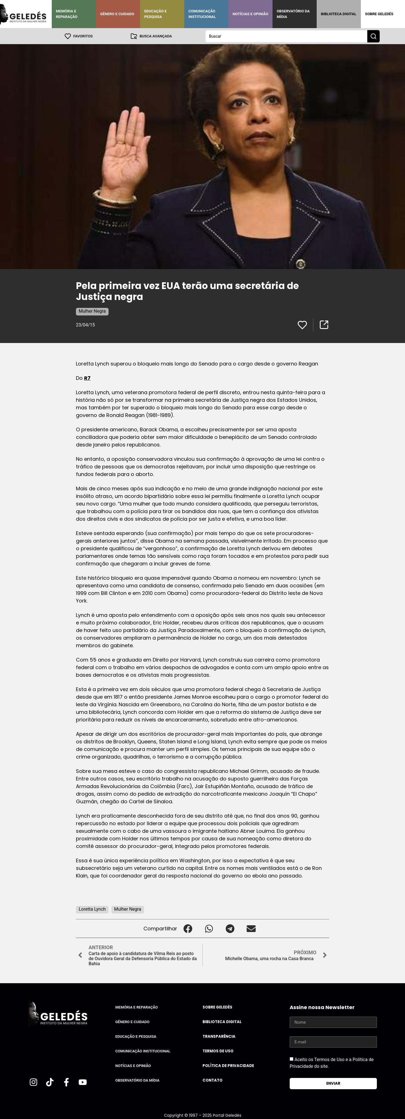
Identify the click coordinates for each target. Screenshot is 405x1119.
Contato (212, 1080)
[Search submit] (373, 36)
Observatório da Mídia (293, 14)
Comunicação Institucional (202, 14)
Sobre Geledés (379, 14)
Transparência (218, 1036)
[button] (187, 928)
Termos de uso (217, 1050)
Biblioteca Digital (338, 14)
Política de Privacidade (228, 1065)
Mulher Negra (92, 310)
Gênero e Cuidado (117, 14)
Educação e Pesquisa (155, 14)
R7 (87, 377)
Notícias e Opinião (250, 14)
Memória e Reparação (66, 14)
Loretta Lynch (92, 909)
